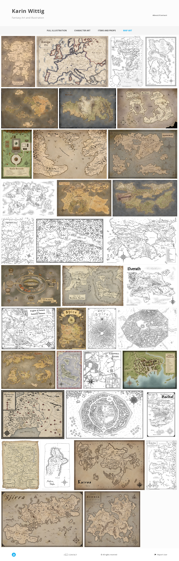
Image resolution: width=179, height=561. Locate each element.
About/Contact (160, 15)
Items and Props (107, 30)
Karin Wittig (28, 10)
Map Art (127, 30)
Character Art (82, 30)
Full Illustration (57, 30)
